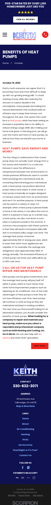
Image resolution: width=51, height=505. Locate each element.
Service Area (25, 444)
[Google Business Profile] (28, 467)
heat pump (15, 120)
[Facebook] (22, 467)
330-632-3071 (25, 385)
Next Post (39, 346)
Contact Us (25, 455)
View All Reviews (25, 19)
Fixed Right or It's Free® (25, 450)
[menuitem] (12, 495)
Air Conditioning (25, 429)
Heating (25, 434)
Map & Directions (25, 406)
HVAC (25, 439)
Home (25, 418)
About (25, 423)
